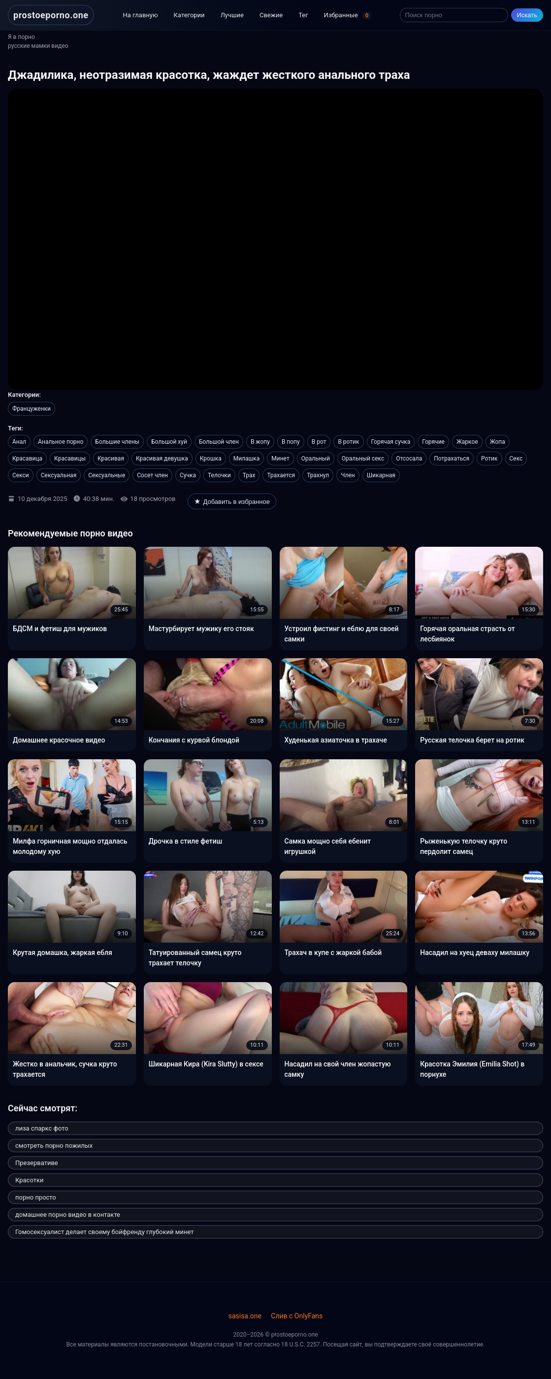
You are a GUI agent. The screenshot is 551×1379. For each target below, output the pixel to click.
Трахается (281, 475)
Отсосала (409, 458)
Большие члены (117, 441)
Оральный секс (363, 458)
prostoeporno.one (51, 15)
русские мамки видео (38, 45)
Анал (19, 441)
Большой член (219, 441)
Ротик (489, 458)
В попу (291, 441)
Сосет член (152, 475)
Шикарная (381, 475)
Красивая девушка (162, 458)
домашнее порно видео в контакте (67, 1214)
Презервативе (36, 1163)
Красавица (27, 458)
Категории (189, 15)
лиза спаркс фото (41, 1128)
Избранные (348, 15)
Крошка (211, 458)
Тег (303, 15)
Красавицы (70, 458)
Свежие (271, 15)
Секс (516, 458)
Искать (527, 15)
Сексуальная (58, 475)
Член (348, 475)
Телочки (219, 475)
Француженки (31, 408)
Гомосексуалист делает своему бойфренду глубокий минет (104, 1232)
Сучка (188, 475)
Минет (280, 458)
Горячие (433, 441)
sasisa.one (244, 1316)
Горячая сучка (391, 441)
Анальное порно (60, 441)
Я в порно (21, 37)
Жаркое (467, 441)
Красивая (110, 458)
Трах (249, 475)
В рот (319, 441)
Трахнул (318, 475)
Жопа (497, 441)
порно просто (35, 1197)
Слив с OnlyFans (297, 1316)
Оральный (315, 458)
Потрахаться (451, 458)
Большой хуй (169, 441)
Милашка (246, 458)
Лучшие (232, 15)
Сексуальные (106, 475)
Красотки (29, 1180)
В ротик (348, 441)
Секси (20, 475)
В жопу (260, 441)
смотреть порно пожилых (54, 1145)
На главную (140, 15)
